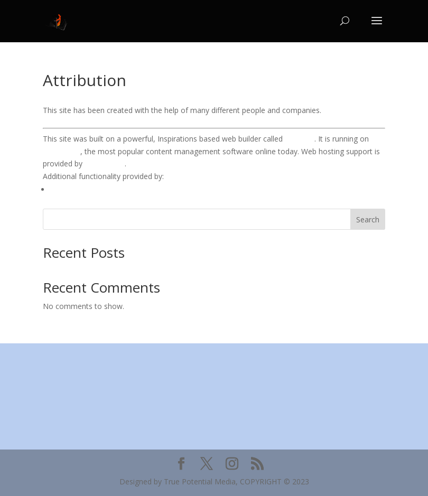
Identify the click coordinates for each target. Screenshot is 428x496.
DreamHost (105, 163)
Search (367, 219)
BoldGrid (299, 139)
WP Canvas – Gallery (85, 189)
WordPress (61, 151)
